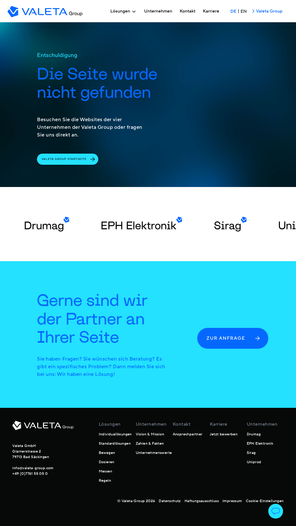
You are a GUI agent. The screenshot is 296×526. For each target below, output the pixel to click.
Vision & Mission (150, 434)
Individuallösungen (115, 434)
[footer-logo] (43, 428)
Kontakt (187, 11)
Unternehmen (158, 11)
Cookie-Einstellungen (265, 501)
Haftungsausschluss (202, 501)
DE (233, 11)
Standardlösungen (115, 443)
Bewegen (107, 452)
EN (243, 11)
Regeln (105, 480)
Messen (105, 471)
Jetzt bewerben (224, 434)
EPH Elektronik (260, 443)
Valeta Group (266, 11)
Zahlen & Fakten (150, 443)
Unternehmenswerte (154, 452)
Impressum (232, 501)
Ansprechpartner (188, 434)
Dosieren (106, 462)
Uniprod (254, 462)
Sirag (251, 452)
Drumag (254, 434)
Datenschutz (170, 501)
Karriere (211, 11)
